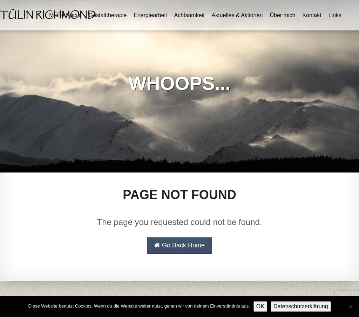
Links (334, 15)
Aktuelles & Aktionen (237, 15)
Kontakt (311, 15)
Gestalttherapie (108, 15)
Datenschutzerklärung (300, 306)
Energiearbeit (150, 15)
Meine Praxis (65, 15)
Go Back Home (179, 245)
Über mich (282, 15)
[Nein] (350, 306)
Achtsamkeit (189, 15)
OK (260, 306)
